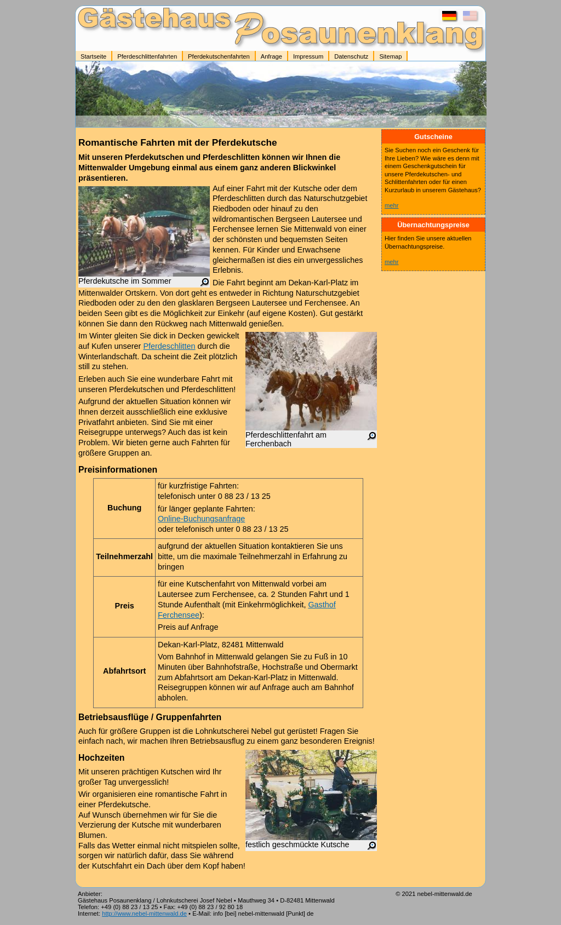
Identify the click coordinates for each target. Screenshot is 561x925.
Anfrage (271, 56)
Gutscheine (433, 137)
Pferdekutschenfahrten (219, 56)
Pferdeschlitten (169, 346)
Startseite (93, 56)
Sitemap (390, 56)
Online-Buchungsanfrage (201, 518)
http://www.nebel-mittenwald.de (144, 913)
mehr (392, 205)
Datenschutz (351, 56)
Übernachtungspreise (433, 225)
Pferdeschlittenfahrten (147, 56)
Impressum (308, 56)
